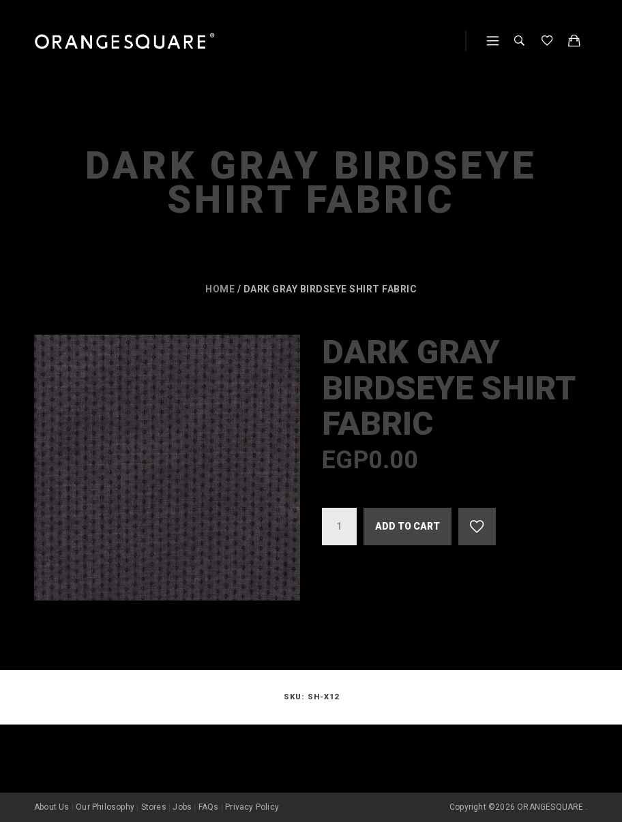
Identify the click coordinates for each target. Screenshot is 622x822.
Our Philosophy (105, 807)
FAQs (208, 807)
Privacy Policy (252, 807)
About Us (52, 807)
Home (220, 289)
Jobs (182, 807)
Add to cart (407, 526)
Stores (153, 807)
